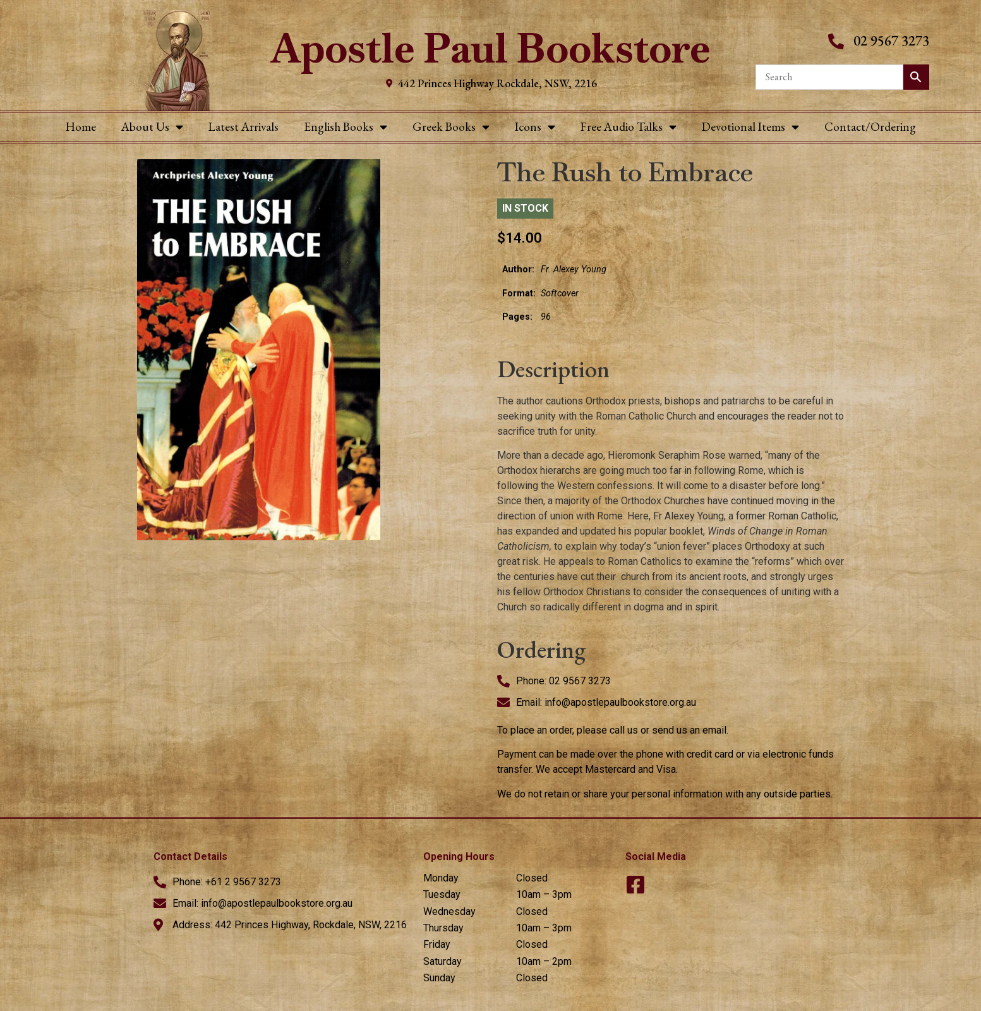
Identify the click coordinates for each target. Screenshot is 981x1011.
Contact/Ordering (870, 127)
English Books (345, 126)
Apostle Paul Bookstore (490, 48)
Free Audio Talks (629, 126)
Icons (535, 126)
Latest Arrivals (243, 127)
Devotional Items (750, 126)
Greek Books (451, 126)
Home (81, 127)
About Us (152, 126)
